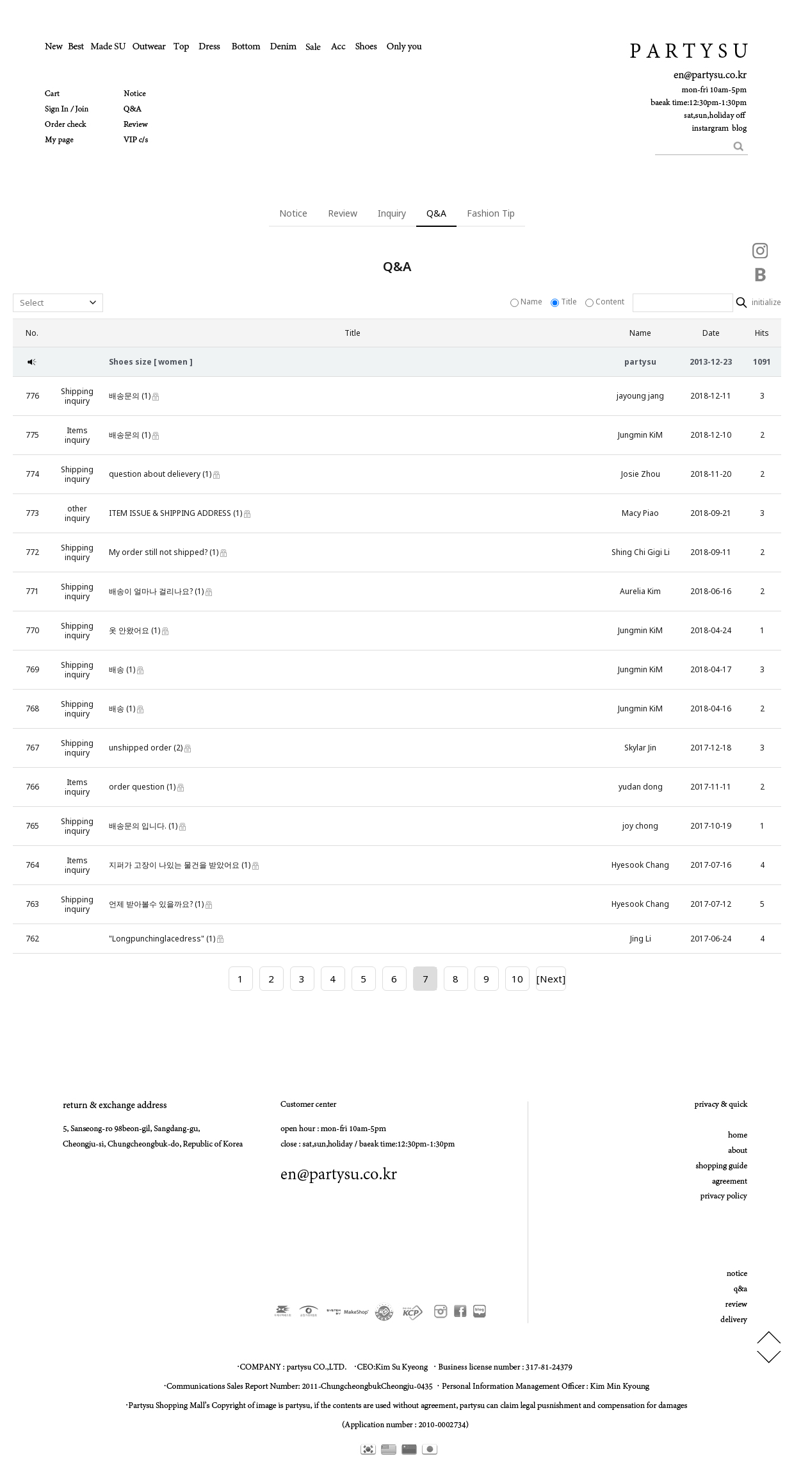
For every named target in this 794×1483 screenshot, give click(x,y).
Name (527, 301)
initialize (765, 302)
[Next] (551, 978)
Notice (293, 213)
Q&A (436, 213)
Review (342, 213)
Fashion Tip (491, 213)
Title (565, 301)
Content (605, 301)
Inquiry (392, 213)
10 (517, 978)
